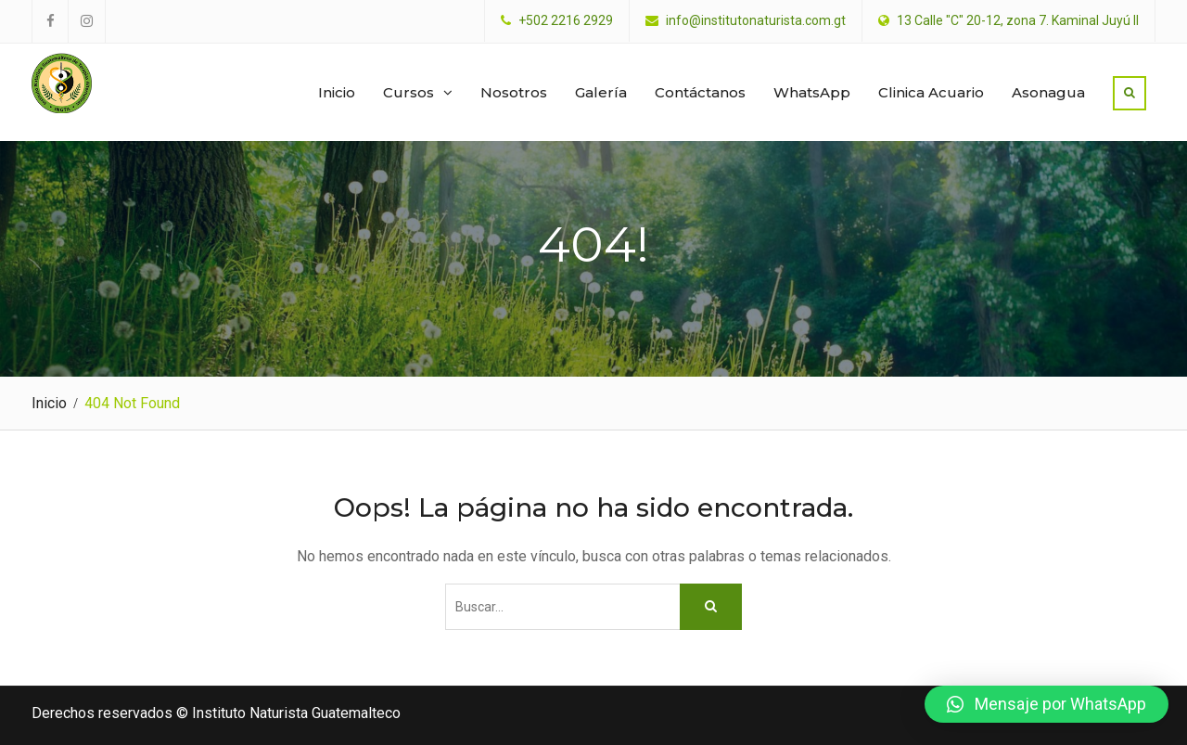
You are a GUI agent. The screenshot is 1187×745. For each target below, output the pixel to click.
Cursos (408, 92)
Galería (601, 92)
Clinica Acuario (931, 92)
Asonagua (1048, 92)
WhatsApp (811, 92)
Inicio (336, 92)
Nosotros (513, 92)
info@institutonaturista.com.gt (756, 21)
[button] (1046, 704)
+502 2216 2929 (565, 21)
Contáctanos (700, 92)
